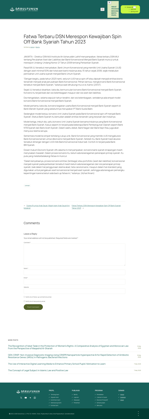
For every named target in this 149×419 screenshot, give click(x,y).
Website (26, 287)
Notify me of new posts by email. (35, 301)
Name (26, 268)
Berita (38, 47)
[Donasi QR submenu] (134, 7)
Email (26, 278)
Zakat (122, 400)
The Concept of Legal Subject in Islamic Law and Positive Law (38, 370)
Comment (27, 242)
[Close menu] (109, 2)
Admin (32, 47)
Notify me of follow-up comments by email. (39, 297)
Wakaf (122, 394)
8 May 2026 (139, 356)
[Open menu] (102, 9)
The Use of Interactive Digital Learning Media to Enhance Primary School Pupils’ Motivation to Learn (57, 364)
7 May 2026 (137, 364)
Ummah (27, 185)
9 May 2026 (139, 347)
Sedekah (123, 397)
